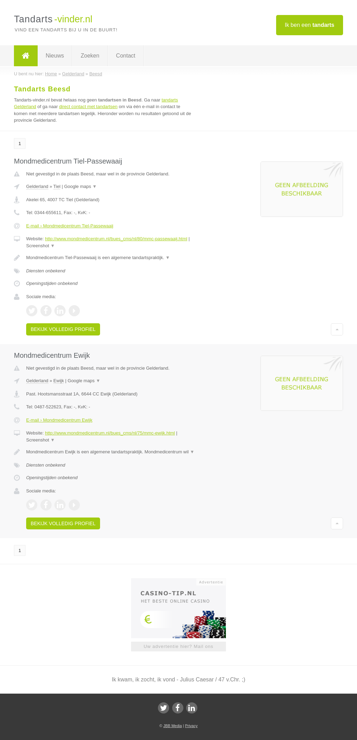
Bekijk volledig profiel (63, 329)
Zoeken (90, 56)
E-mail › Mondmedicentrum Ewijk (59, 420)
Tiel (56, 186)
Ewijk (58, 380)
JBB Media (172, 726)
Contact (125, 56)
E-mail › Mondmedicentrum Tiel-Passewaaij (69, 225)
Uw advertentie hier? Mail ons (178, 646)
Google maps (80, 186)
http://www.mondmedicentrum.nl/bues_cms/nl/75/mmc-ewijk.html (110, 433)
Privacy (191, 726)
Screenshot (40, 245)
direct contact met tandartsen (88, 106)
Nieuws (55, 56)
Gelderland (37, 186)
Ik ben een (309, 25)
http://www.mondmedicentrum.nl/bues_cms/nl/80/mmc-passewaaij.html (116, 238)
